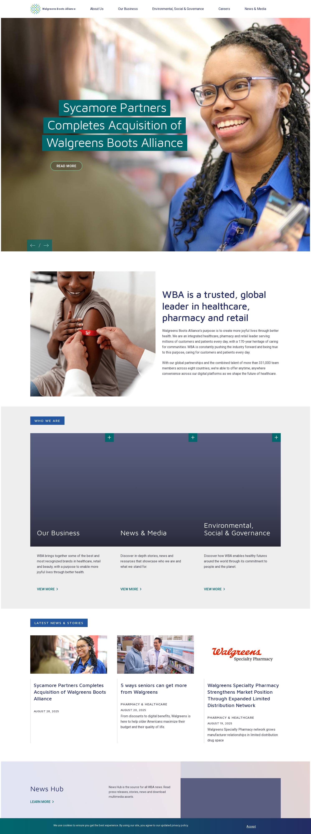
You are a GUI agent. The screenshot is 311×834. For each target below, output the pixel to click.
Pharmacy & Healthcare (144, 704)
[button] (32, 244)
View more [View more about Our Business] (46, 589)
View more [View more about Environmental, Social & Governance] (213, 589)
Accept (251, 826)
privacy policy (180, 825)
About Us (97, 9)
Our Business (128, 9)
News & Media (255, 9)
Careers (224, 9)
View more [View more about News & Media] (129, 589)
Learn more (40, 802)
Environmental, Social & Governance (178, 9)
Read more (66, 166)
